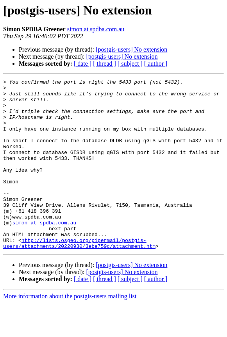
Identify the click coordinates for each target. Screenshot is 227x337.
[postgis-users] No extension (131, 49)
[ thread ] (104, 63)
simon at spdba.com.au (96, 29)
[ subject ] (130, 63)
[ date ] (82, 63)
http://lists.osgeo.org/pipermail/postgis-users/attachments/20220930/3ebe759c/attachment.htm (79, 276)
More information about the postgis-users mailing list (69, 330)
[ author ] (156, 63)
